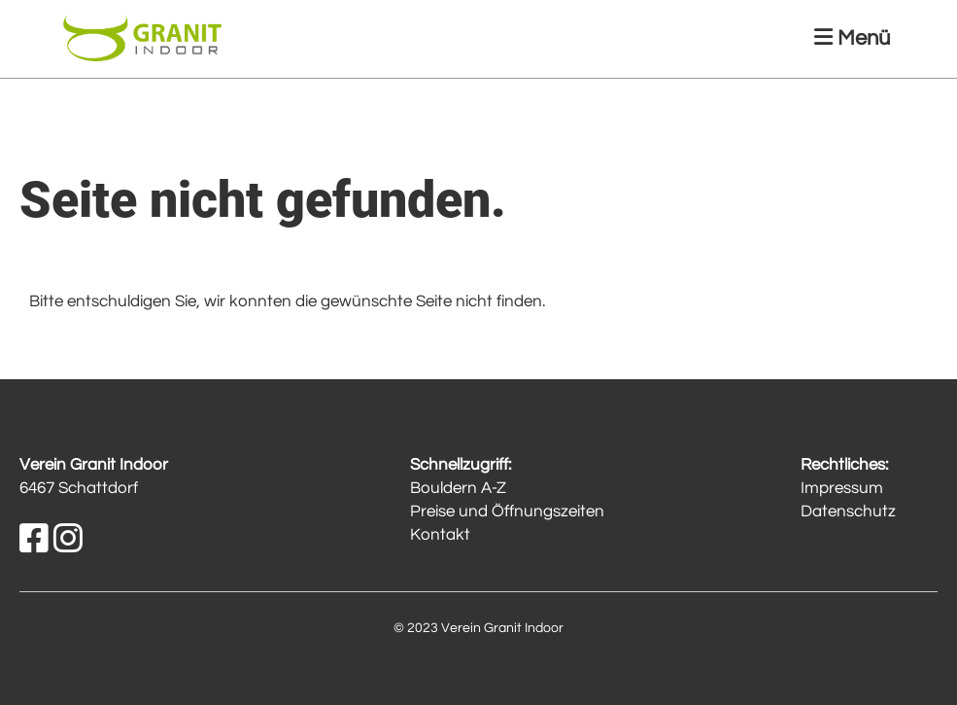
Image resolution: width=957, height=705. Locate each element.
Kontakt (440, 535)
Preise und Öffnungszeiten (507, 511)
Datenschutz (848, 511)
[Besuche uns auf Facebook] (34, 540)
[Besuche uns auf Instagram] (68, 540)
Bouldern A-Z (458, 488)
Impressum (842, 488)
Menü (852, 38)
